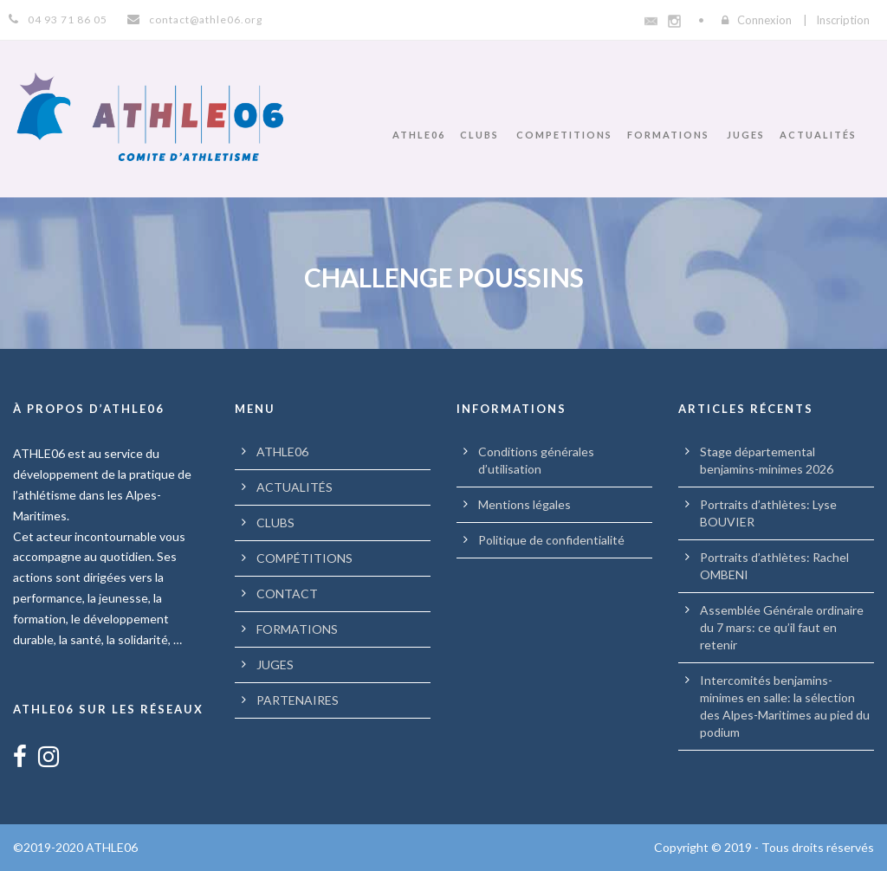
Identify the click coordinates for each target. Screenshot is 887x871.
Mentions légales (524, 504)
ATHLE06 (418, 134)
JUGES (746, 134)
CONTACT (287, 593)
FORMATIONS (668, 134)
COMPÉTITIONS (304, 558)
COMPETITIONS (564, 134)
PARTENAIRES (297, 700)
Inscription (843, 20)
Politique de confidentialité (551, 539)
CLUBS (479, 134)
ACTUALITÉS (818, 134)
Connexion (764, 20)
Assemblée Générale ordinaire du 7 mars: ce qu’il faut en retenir (782, 627)
